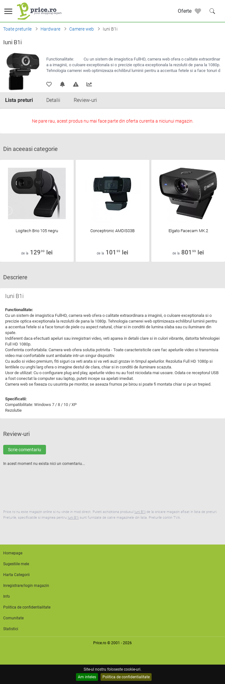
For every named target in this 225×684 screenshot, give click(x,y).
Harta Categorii (16, 575)
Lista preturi (19, 100)
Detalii (53, 100)
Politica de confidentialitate (126, 677)
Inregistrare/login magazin (26, 585)
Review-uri (85, 100)
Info (6, 596)
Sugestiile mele (16, 564)
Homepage (12, 553)
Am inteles (87, 677)
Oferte (184, 11)
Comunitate (13, 618)
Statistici (10, 629)
